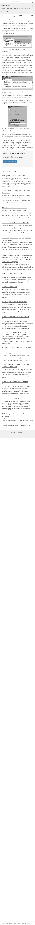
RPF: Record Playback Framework (14, 695)
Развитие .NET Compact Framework (15, 819)
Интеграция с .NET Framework (13, 662)
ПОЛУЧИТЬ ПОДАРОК (10, 161)
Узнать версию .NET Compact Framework (17, 886)
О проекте (13, 919)
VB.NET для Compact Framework (14, 788)
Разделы (20, 919)
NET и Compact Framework (12, 760)
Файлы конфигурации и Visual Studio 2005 (11, 923)
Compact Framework (9, 773)
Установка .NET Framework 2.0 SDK (15, 710)
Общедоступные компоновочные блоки (26, 923)
